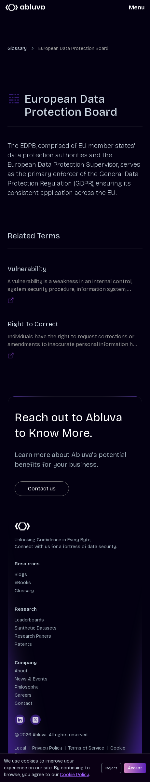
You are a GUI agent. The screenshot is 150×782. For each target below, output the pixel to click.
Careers (23, 695)
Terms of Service (86, 748)
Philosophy (26, 687)
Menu (137, 7)
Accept (135, 768)
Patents (23, 644)
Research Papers (33, 636)
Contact (24, 703)
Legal (20, 748)
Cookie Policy (74, 774)
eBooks (23, 582)
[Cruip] (25, 8)
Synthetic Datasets (36, 628)
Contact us (42, 489)
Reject (111, 768)
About (21, 671)
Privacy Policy (47, 748)
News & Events (31, 679)
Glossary (17, 48)
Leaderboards (29, 620)
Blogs (21, 574)
